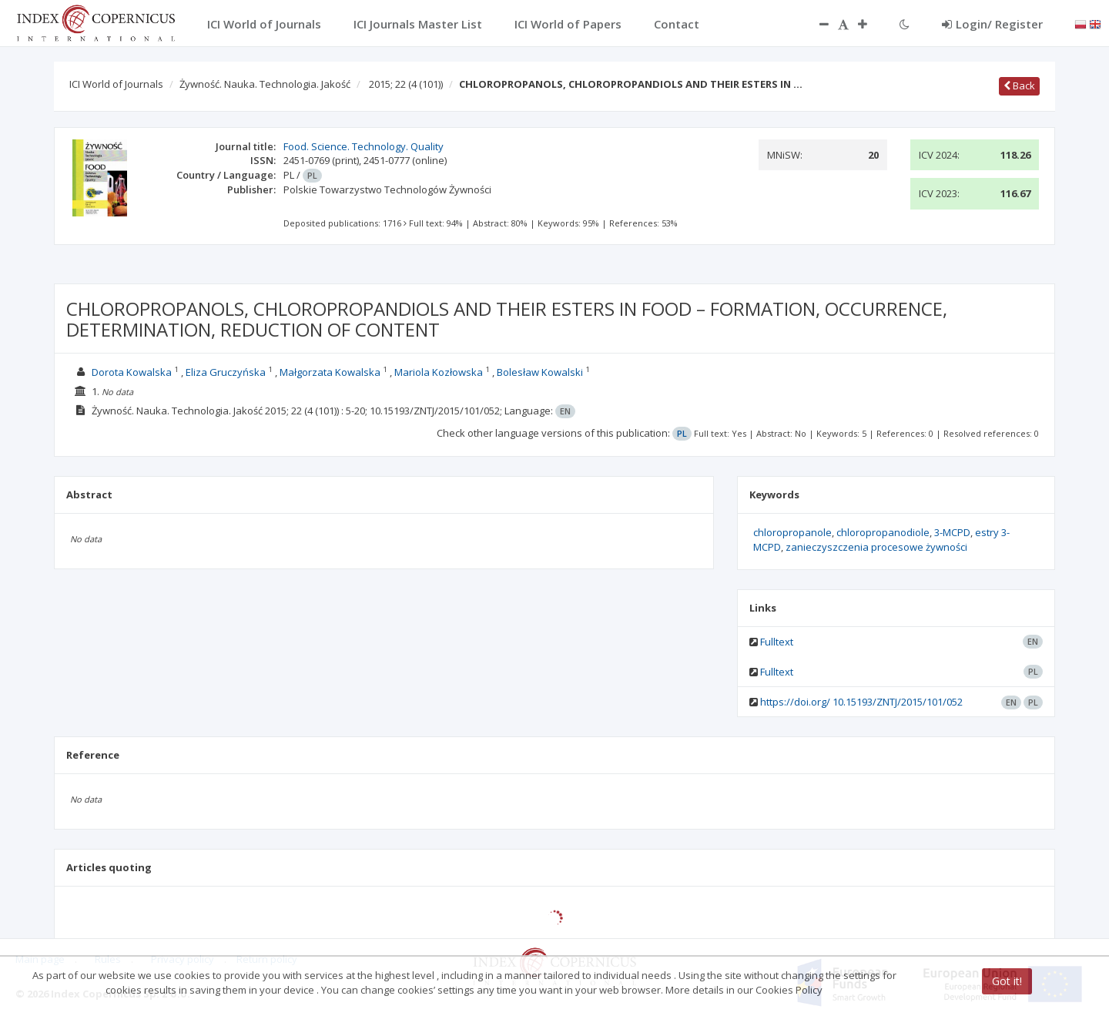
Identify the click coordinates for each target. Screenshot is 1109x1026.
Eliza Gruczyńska (226, 372)
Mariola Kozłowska (438, 372)
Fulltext (776, 642)
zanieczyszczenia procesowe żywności (876, 547)
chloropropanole (792, 532)
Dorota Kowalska (132, 372)
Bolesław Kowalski (540, 372)
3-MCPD (952, 532)
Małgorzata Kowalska (330, 372)
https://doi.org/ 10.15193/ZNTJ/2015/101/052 (861, 702)
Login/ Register (992, 24)
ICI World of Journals (116, 84)
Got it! (1007, 981)
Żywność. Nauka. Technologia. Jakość (264, 84)
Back (1019, 85)
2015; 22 (406, 84)
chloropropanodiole (883, 532)
